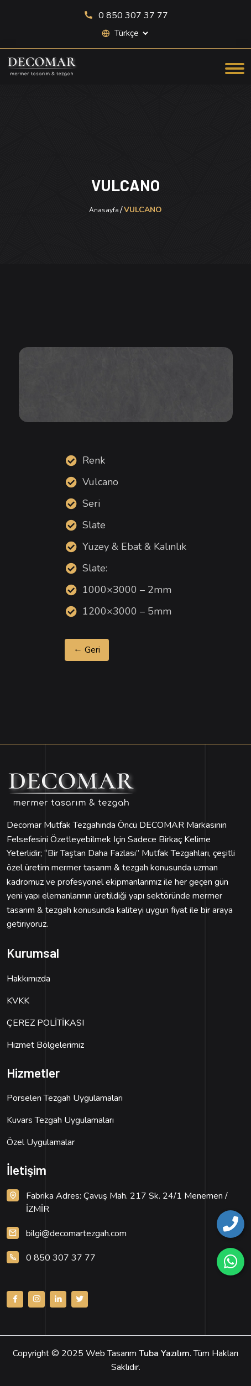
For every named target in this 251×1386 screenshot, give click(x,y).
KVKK (18, 1001)
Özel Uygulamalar (41, 1142)
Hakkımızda (28, 979)
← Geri (87, 650)
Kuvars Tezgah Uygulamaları (60, 1120)
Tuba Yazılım (164, 1353)
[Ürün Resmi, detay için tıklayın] (126, 384)
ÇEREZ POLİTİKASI (45, 1023)
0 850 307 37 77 (125, 15)
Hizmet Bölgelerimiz (45, 1045)
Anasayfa (104, 210)
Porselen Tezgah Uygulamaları (65, 1098)
